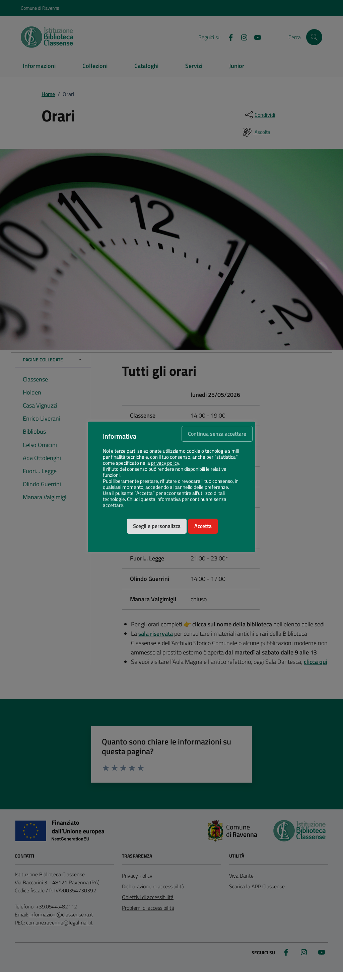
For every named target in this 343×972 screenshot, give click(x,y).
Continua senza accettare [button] (217, 434)
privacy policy (165, 463)
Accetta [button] (203, 526)
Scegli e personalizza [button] (157, 526)
